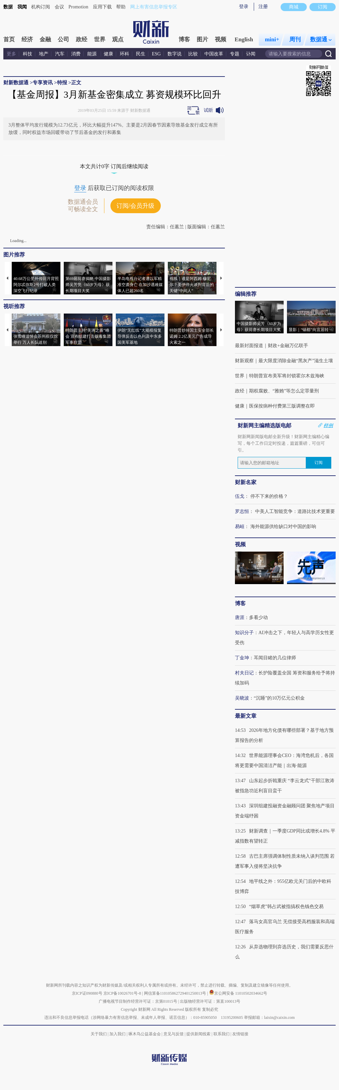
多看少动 (258, 617)
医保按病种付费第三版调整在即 (282, 406)
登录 (243, 6)
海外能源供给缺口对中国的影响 (283, 526)
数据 (8, 6)
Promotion (78, 6)
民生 (140, 53)
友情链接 (240, 1034)
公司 (63, 39)
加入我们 (117, 1034)
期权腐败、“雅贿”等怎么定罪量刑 (284, 390)
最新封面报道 (249, 345)
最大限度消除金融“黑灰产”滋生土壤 (295, 360)
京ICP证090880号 (87, 993)
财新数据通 (16, 82)
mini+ (272, 39)
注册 (263, 6)
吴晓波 (242, 698)
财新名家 (245, 482)
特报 (62, 82)
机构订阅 (40, 6)
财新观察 (244, 360)
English (244, 39)
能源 (92, 53)
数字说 (174, 53)
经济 (27, 39)
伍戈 (239, 496)
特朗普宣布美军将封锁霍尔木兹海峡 (286, 375)
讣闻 (250, 53)
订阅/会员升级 (135, 205)
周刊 (295, 39)
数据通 (321, 39)
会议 (59, 6)
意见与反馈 (173, 1034)
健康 (108, 53)
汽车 (59, 53)
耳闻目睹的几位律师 (275, 657)
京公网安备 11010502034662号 (238, 993)
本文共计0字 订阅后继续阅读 (114, 166)
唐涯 (239, 617)
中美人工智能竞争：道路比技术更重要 (295, 511)
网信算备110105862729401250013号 (175, 993)
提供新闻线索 (198, 1034)
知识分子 (244, 632)
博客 (184, 39)
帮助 (121, 6)
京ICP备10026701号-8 (122, 993)
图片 (202, 39)
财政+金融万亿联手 (288, 345)
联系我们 (221, 1034)
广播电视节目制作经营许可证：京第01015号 (138, 1001)
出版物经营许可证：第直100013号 (210, 1001)
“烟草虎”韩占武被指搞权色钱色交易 (286, 906)
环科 (124, 53)
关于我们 (99, 1034)
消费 (76, 53)
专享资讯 (43, 82)
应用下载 (102, 6)
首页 (9, 39)
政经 (81, 39)
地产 (43, 53)
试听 (208, 110)
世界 (99, 39)
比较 (193, 53)
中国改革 (213, 53)
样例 (328, 425)
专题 (234, 53)
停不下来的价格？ (269, 496)
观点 (118, 39)
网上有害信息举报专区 (153, 6)
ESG (156, 53)
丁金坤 (242, 657)
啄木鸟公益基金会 (145, 1034)
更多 (11, 53)
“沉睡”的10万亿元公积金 (279, 698)
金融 (45, 39)
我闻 (22, 6)
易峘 (239, 526)
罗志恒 (242, 511)
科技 (27, 53)
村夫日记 (244, 672)
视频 (220, 39)
